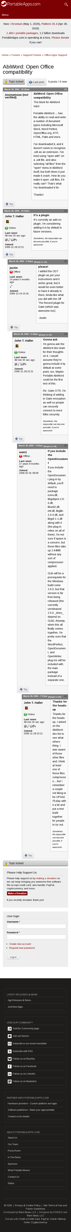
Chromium (16, 23)
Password (13, 932)
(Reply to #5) (54, 697)
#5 (65, 445)
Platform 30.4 (49, 23)
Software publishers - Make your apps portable (31, 1110)
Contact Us (13, 1177)
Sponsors (12, 1164)
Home (5, 55)
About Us (12, 1137)
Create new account (20, 944)
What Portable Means (19, 1170)
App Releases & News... (20, 1000)
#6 (65, 696)
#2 (65, 211)
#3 (65, 261)
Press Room (14, 1150)
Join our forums (18, 1036)
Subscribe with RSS (20, 1051)
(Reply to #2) (40, 262)
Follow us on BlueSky (21, 1059)
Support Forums (32, 55)
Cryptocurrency (39, 1222)
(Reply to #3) (45, 335)
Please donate (60, 37)
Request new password (22, 947)
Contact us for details (18, 1116)
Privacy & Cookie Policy (28, 1205)
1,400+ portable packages (22, 33)
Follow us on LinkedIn (21, 1074)
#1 (65, 89)
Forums (16, 55)
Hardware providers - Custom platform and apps (32, 1103)
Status (11, 1183)
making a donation (46, 878)
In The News (14, 1157)
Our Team (13, 1144)
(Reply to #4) (49, 446)
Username (13, 922)
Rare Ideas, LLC (27, 1212)
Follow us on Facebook (22, 1066)
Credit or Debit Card (29, 1219)
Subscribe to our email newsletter (27, 1044)
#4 (65, 334)
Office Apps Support (55, 55)
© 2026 (8, 1205)
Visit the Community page (23, 1029)
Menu (5, 14)
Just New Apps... (16, 1007)
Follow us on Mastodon (22, 1081)
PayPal (45, 1219)
